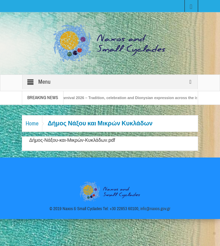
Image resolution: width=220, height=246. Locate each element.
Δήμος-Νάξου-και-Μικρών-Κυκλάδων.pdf (72, 140)
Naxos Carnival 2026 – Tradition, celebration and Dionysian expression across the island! (129, 98)
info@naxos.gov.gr (155, 208)
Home (32, 123)
